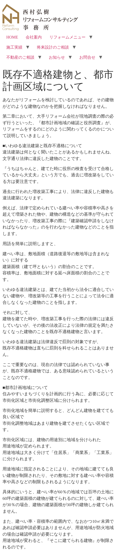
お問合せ (87, 57)
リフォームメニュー (67, 37)
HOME (12, 37)
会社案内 (34, 37)
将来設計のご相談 (53, 47)
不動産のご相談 (20, 57)
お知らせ (57, 57)
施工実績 (14, 47)
